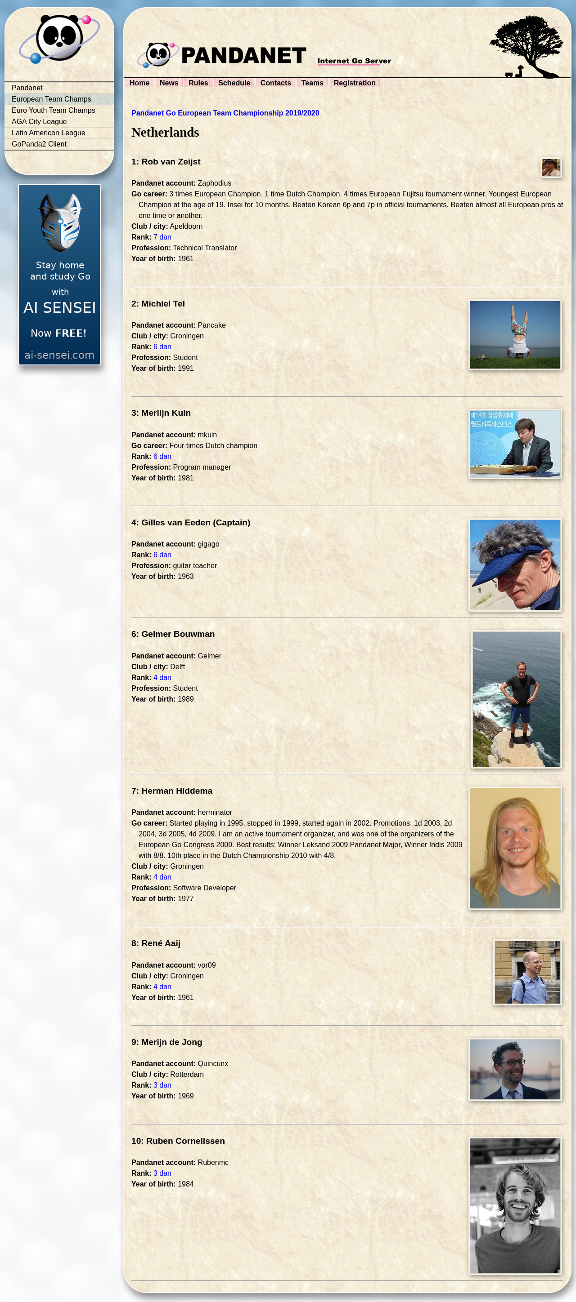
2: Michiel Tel (158, 303)
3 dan (162, 1085)
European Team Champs (51, 99)
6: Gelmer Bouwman (173, 634)
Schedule (234, 83)
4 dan (162, 677)
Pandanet (27, 88)
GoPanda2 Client (39, 144)
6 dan (162, 347)
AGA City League (39, 121)
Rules (198, 83)
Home (139, 83)
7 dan (162, 237)
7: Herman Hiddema (171, 790)
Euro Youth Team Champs (53, 110)
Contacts (276, 83)
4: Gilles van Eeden (171, 522)
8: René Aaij (155, 943)
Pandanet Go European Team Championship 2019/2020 (225, 113)
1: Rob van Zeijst (166, 161)
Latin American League (49, 133)
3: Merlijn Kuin (161, 413)
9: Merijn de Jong (166, 1042)
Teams (313, 83)
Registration (355, 83)
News (169, 83)
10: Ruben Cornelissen (178, 1141)
